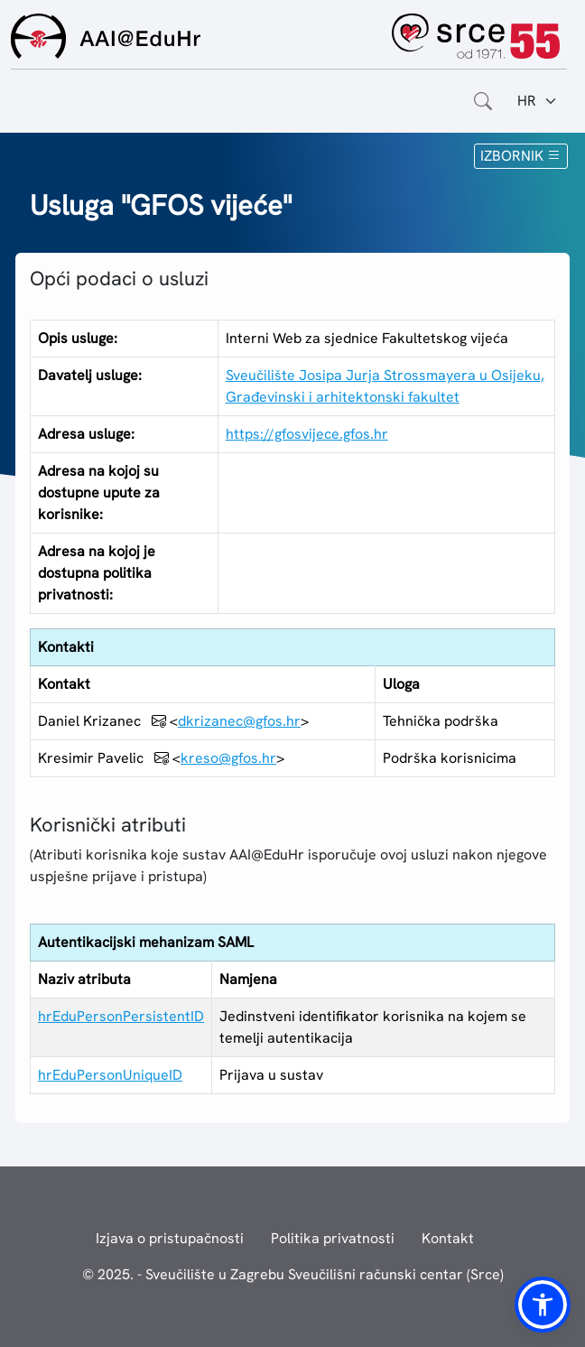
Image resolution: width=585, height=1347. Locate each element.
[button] (542, 1304)
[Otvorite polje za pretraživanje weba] (483, 101)
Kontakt (448, 1238)
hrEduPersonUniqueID (110, 1074)
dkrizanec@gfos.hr (239, 720)
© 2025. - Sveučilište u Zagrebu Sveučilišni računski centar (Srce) (293, 1274)
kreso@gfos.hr (228, 757)
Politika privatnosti (333, 1238)
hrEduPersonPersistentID (121, 1016)
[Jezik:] (537, 101)
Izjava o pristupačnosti (170, 1238)
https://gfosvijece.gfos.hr (307, 433)
